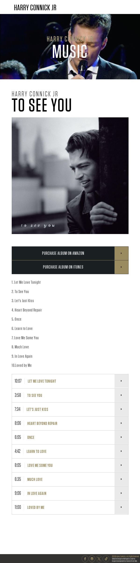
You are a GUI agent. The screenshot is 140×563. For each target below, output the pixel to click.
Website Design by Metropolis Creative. (123, 558)
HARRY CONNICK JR (35, 7)
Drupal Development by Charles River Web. (124, 561)
